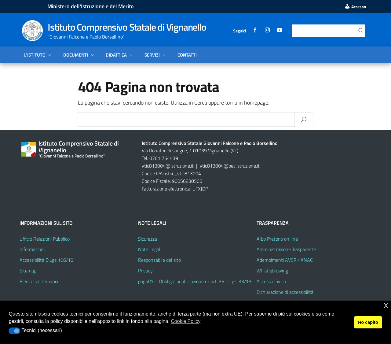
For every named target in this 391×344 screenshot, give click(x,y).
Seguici (239, 31)
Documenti (75, 54)
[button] (14, 330)
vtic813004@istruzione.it (168, 165)
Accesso (355, 7)
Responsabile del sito (159, 260)
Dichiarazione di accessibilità (285, 292)
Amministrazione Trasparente (286, 249)
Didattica (116, 54)
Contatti (187, 54)
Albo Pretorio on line (277, 238)
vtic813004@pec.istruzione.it (230, 165)
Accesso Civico (271, 281)
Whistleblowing (272, 270)
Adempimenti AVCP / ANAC (285, 260)
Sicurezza (147, 238)
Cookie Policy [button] (185, 321)
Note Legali (149, 249)
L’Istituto (35, 54)
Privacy (145, 270)
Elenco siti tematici (39, 281)
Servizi (152, 54)
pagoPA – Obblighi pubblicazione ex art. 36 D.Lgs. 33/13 (194, 281)
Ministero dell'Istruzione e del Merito (90, 6)
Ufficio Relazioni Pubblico (45, 238)
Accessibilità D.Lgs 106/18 (46, 260)
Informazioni (32, 249)
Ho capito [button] (368, 322)
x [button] (386, 305)
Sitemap (28, 270)
